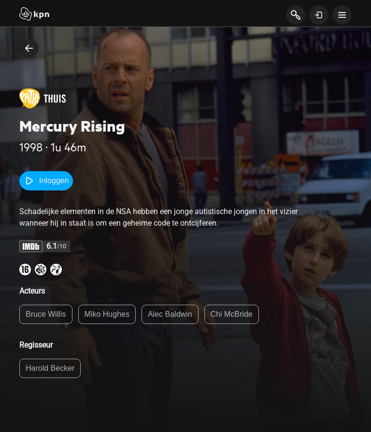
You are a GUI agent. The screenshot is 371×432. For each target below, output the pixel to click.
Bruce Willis (46, 314)
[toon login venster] (318, 15)
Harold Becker (50, 368)
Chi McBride (232, 314)
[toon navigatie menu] (342, 15)
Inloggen (46, 181)
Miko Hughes (107, 314)
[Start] (34, 15)
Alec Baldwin (170, 314)
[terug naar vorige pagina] (29, 48)
